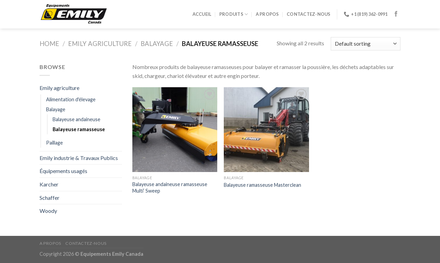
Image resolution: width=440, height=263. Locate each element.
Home (49, 43)
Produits (233, 14)
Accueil (202, 14)
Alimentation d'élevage (71, 99)
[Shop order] (365, 43)
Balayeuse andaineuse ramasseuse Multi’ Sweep (169, 187)
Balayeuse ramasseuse (79, 129)
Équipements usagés (63, 171)
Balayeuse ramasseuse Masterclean (262, 185)
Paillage (54, 143)
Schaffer (49, 197)
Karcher (49, 184)
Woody (48, 210)
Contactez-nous (309, 14)
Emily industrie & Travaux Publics (79, 158)
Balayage (157, 43)
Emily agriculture (100, 43)
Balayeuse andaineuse (76, 119)
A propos (267, 14)
